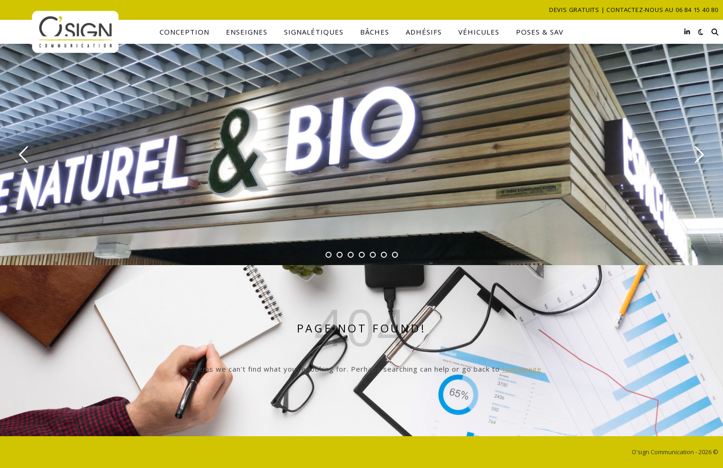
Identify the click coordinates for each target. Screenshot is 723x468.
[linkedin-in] (687, 31)
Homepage (522, 368)
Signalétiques (314, 31)
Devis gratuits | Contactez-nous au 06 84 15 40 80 (633, 10)
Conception (184, 31)
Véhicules (478, 31)
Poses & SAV (539, 31)
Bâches (374, 31)
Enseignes (246, 31)
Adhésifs (424, 31)
